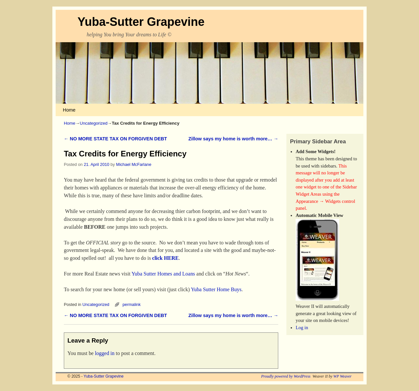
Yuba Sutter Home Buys (216, 289)
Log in (302, 327)
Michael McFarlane (134, 164)
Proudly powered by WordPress (286, 376)
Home (69, 110)
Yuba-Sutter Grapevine (141, 21)
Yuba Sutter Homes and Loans (163, 273)
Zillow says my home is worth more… (234, 138)
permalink (131, 304)
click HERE (165, 258)
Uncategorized (93, 123)
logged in (105, 353)
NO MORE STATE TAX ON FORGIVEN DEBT (115, 138)
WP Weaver (342, 376)
